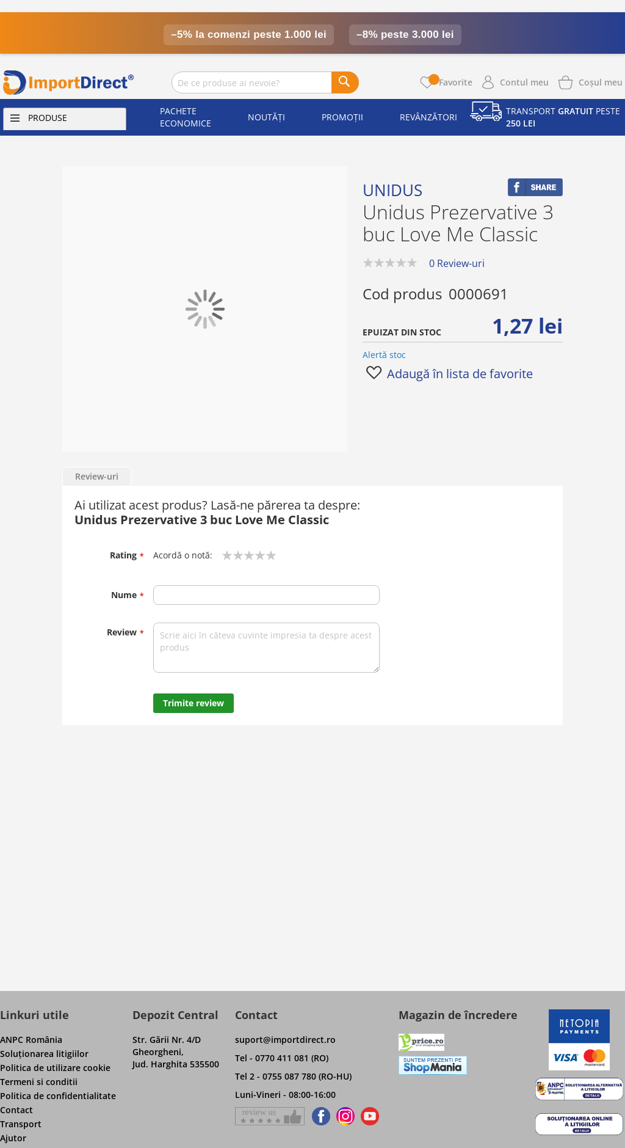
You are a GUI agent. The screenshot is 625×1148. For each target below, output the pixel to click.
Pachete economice (185, 117)
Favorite (450, 82)
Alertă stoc (384, 354)
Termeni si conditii (39, 1082)
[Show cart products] (600, 81)
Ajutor (13, 1138)
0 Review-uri (457, 263)
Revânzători (428, 117)
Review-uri (96, 476)
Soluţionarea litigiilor (44, 1053)
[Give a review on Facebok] (270, 1116)
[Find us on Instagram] (345, 1116)
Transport (21, 1124)
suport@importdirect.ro (285, 1039)
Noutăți (266, 117)
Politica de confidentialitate (58, 1096)
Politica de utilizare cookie (55, 1067)
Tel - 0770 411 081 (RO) (281, 1058)
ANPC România (31, 1039)
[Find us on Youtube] (370, 1116)
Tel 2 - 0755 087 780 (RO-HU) (293, 1076)
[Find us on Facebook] (319, 1116)
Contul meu (524, 82)
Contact (16, 1110)
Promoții (342, 117)
